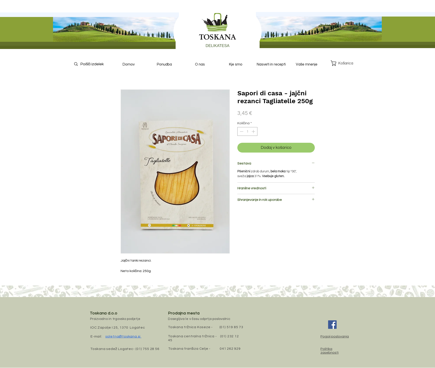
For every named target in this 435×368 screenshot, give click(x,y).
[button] (345, 63)
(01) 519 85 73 (231, 327)
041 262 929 (230, 348)
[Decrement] (241, 131)
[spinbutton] (247, 131)
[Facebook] (332, 324)
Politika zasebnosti (329, 350)
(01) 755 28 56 (147, 349)
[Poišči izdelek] (95, 64)
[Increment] (254, 131)
